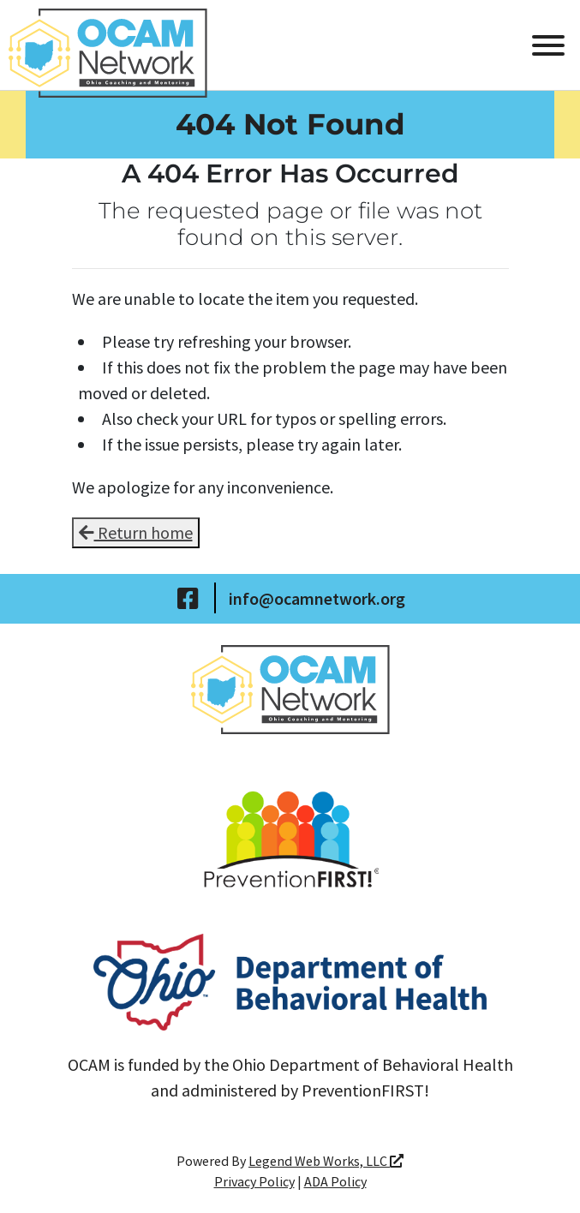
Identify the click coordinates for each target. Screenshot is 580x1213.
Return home (136, 532)
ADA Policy (335, 1181)
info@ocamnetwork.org (317, 598)
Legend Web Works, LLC (326, 1160)
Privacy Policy (254, 1181)
